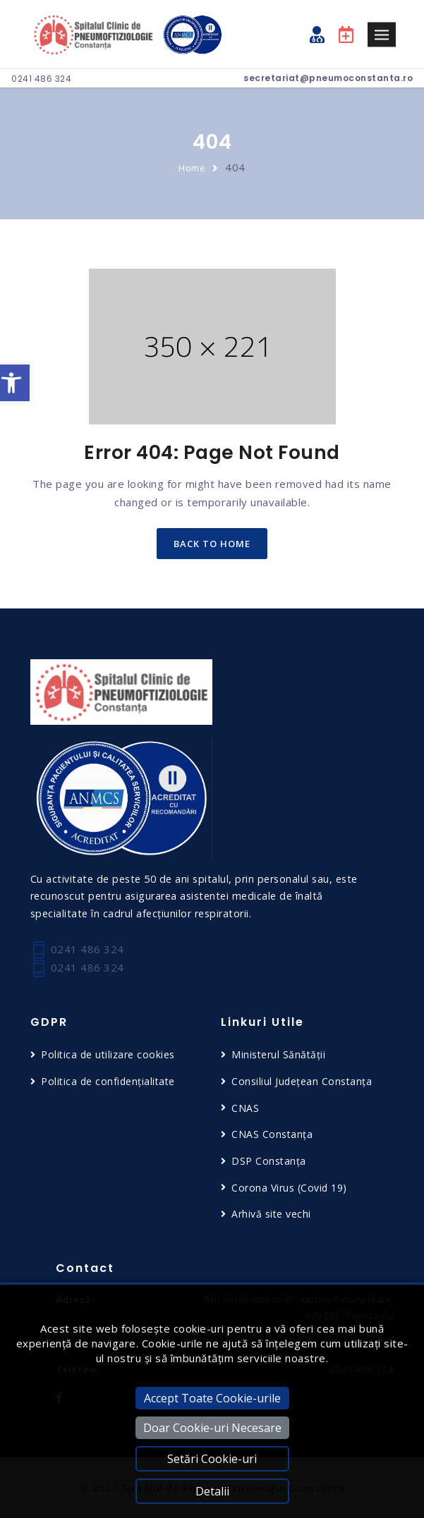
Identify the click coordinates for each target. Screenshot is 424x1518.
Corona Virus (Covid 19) (289, 1187)
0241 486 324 (41, 79)
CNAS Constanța (272, 1134)
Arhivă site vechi (271, 1213)
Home (191, 167)
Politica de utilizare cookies (108, 1054)
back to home (212, 543)
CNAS (245, 1108)
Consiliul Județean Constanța (301, 1081)
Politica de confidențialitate (108, 1081)
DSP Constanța (268, 1161)
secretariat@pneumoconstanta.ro (328, 78)
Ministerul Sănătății (278, 1054)
